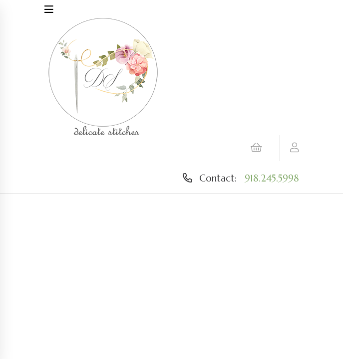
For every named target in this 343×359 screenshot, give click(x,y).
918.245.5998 (272, 178)
